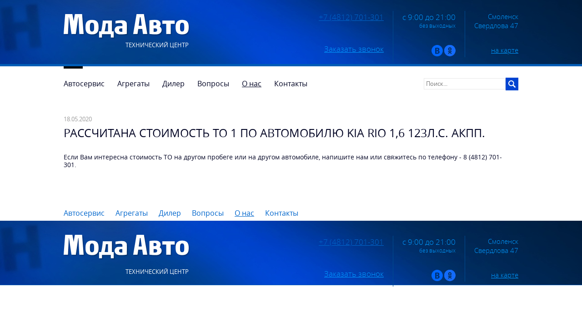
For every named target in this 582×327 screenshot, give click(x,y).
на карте (504, 49)
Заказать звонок (354, 49)
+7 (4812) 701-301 (351, 17)
